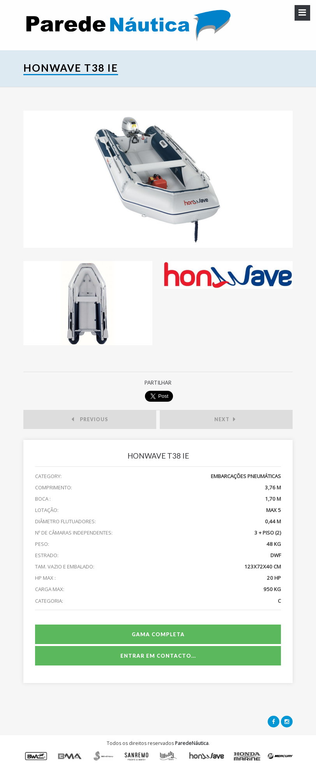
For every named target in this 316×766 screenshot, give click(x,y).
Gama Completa (158, 634)
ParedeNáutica (191, 743)
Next (225, 420)
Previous (89, 420)
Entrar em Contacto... (158, 656)
